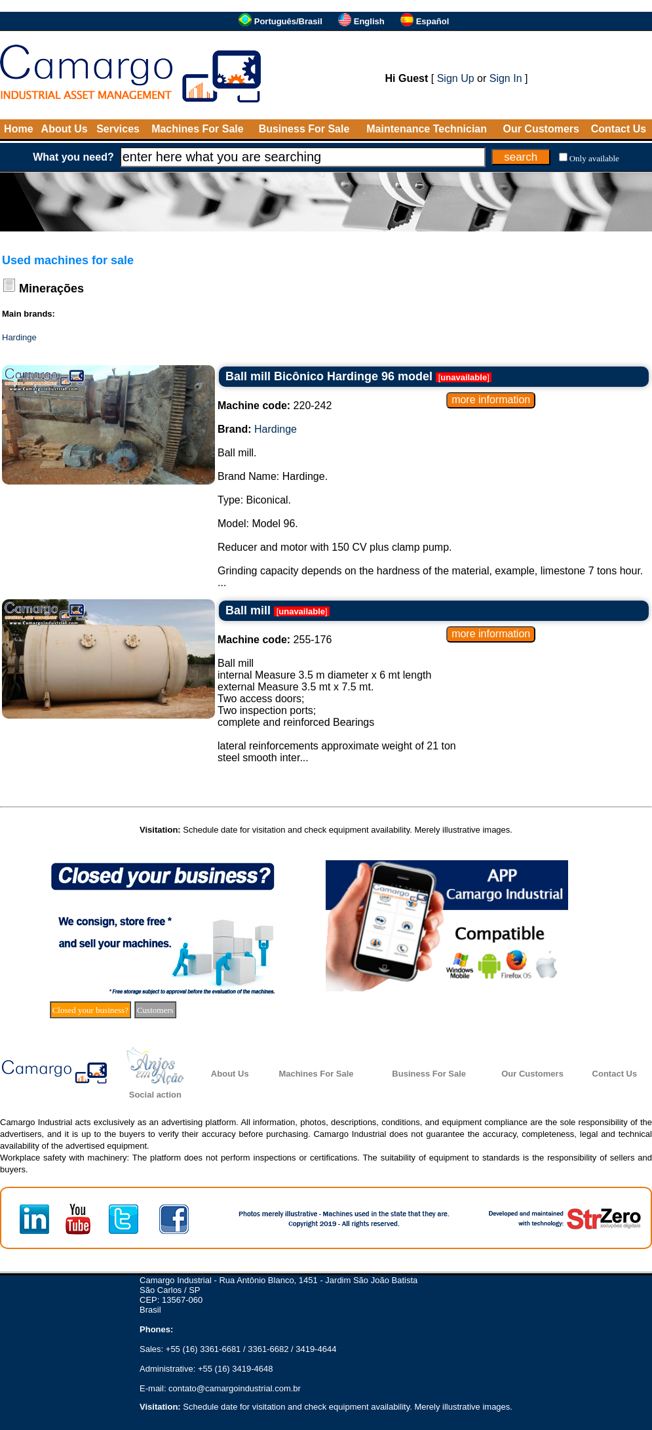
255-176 (275, 639)
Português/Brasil (288, 21)
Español (433, 21)
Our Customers (541, 128)
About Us (64, 128)
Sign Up (455, 78)
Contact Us (618, 128)
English (369, 21)
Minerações (51, 288)
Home (18, 128)
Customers (155, 1010)
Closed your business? (90, 1010)
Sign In (505, 78)
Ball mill (248, 610)
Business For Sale (304, 128)
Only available (594, 158)
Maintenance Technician (426, 128)
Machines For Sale (197, 128)
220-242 (275, 405)
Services (118, 128)
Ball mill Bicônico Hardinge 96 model (328, 376)
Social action (155, 1095)
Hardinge (19, 337)
